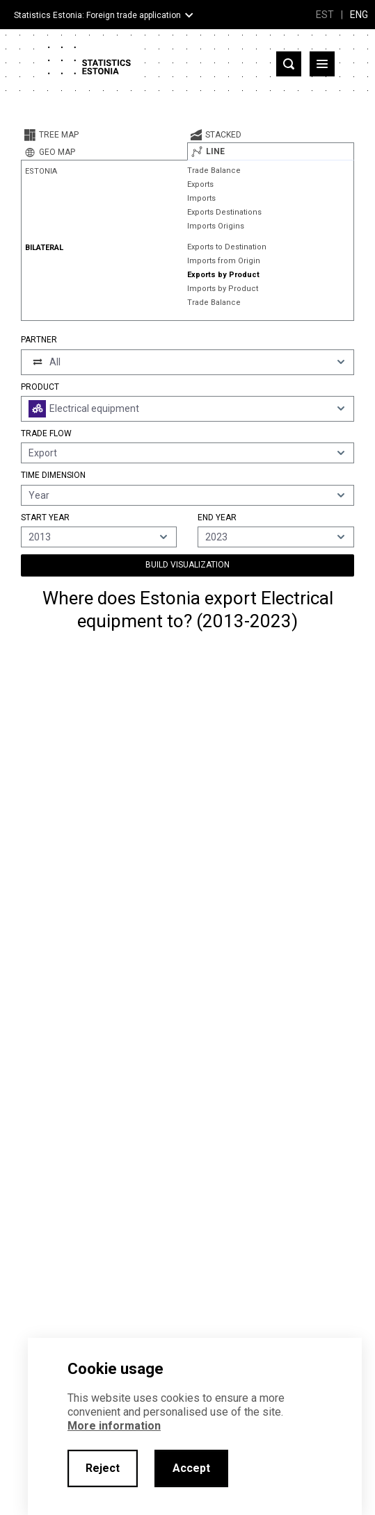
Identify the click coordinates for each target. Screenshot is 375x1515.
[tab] (104, 134)
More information (114, 1425)
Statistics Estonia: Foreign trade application (97, 15)
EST (325, 14)
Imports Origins (215, 226)
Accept (191, 1468)
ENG (359, 14)
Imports (201, 198)
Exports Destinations (224, 212)
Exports (200, 184)
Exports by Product (223, 274)
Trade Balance (214, 170)
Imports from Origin (223, 260)
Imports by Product (222, 288)
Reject (103, 1468)
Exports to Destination (226, 246)
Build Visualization (187, 565)
